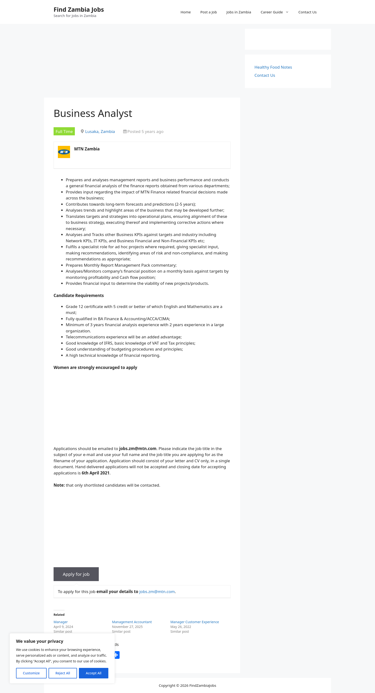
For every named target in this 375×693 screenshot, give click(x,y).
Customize (31, 673)
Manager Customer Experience (194, 622)
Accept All (93, 673)
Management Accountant (132, 622)
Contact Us (307, 12)
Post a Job (208, 12)
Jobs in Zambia (238, 12)
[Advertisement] (142, 62)
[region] (62, 658)
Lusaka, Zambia (100, 131)
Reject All (62, 673)
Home (186, 12)
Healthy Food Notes (273, 67)
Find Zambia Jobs (79, 9)
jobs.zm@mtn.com (157, 591)
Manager (61, 622)
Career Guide (277, 12)
